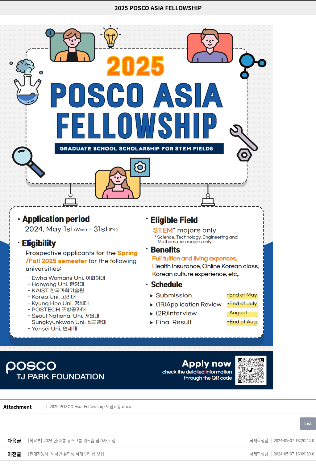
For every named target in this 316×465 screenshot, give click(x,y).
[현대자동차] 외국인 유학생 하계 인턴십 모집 (171, 454)
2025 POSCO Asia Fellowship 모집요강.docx (90, 406)
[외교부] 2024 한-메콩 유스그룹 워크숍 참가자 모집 (171, 440)
